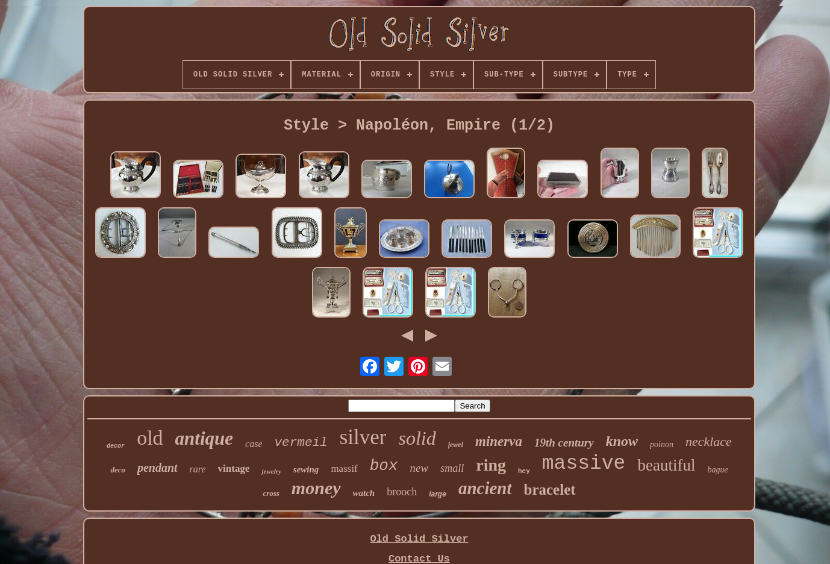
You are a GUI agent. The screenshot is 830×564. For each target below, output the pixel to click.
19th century (564, 442)
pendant (157, 467)
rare (198, 469)
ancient (485, 488)
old (150, 438)
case (253, 444)
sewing (306, 469)
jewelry (271, 471)
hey (524, 471)
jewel (455, 444)
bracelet (550, 489)
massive (584, 464)
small (452, 468)
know (622, 441)
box (384, 466)
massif (344, 468)
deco (117, 469)
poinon (661, 444)
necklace (708, 441)
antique (204, 438)
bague (717, 469)
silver (363, 437)
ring (491, 465)
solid (416, 438)
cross (271, 493)
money (316, 488)
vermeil (300, 443)
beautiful (666, 465)
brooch (402, 492)
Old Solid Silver (419, 539)
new (419, 468)
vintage (234, 468)
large (437, 494)
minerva (498, 441)
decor (116, 446)
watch (364, 493)
